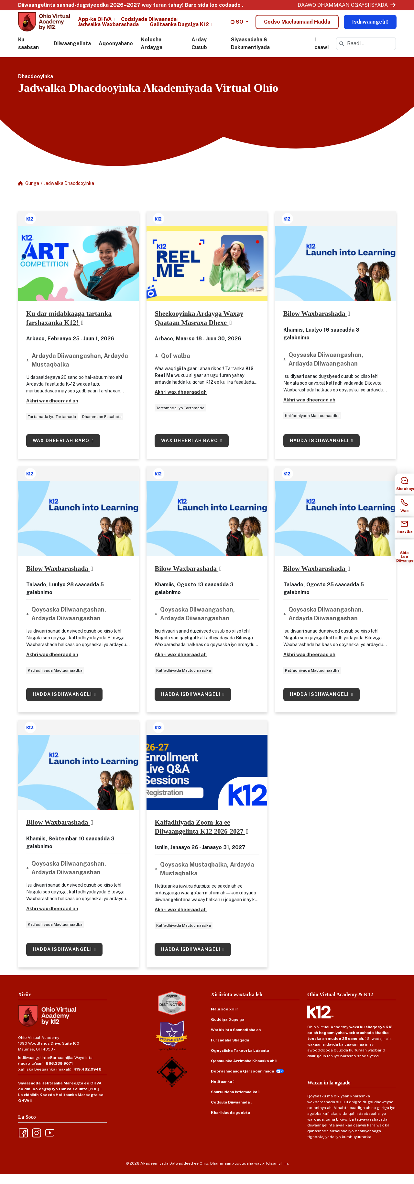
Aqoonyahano (116, 53)
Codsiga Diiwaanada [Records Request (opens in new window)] (230, 1112)
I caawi (321, 53)
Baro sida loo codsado (213, 5)
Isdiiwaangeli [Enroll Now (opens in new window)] (368, 25)
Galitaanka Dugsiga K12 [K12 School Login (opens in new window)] (179, 28)
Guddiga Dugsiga (227, 1029)
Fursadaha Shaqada (230, 1050)
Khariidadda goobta (230, 1122)
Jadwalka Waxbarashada (108, 28)
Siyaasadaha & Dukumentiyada (250, 53)
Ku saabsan (28, 53)
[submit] (341, 53)
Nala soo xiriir (224, 1019)
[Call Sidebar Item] (404, 506)
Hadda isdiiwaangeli (320, 450)
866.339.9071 (59, 1073)
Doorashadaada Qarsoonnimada (242, 1081)
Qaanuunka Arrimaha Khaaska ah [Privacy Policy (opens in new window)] (242, 1070)
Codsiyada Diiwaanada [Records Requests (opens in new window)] (149, 22)
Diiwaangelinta (72, 53)
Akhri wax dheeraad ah (52, 410)
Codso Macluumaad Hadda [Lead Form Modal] (297, 25)
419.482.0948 (87, 1079)
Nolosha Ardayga (151, 53)
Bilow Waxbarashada (315, 323)
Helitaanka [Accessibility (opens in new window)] (221, 1091)
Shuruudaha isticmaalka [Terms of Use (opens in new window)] (234, 1101)
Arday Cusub (199, 53)
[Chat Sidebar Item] (404, 484)
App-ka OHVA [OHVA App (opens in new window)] (95, 22)
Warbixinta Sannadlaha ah (236, 1039)
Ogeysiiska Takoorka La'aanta (240, 1060)
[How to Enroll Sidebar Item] (404, 549)
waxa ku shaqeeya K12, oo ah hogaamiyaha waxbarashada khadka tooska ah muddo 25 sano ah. (350, 1042)
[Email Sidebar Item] (404, 527)
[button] (239, 25)
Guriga (32, 193)
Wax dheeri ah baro (62, 450)
